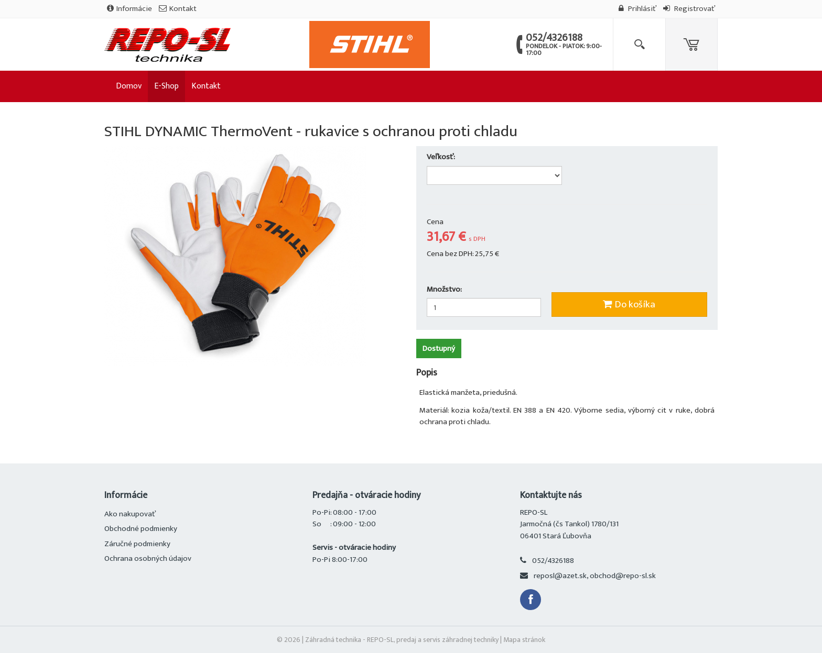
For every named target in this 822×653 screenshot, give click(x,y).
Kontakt (178, 8)
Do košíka (629, 304)
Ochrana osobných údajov (147, 558)
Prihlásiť (637, 8)
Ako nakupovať (130, 514)
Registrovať (689, 8)
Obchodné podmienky (140, 528)
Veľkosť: (442, 157)
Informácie (129, 8)
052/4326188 (553, 560)
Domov (129, 86)
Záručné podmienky (137, 543)
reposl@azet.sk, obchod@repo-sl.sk (595, 575)
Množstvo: (444, 290)
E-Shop (166, 86)
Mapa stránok (524, 640)
